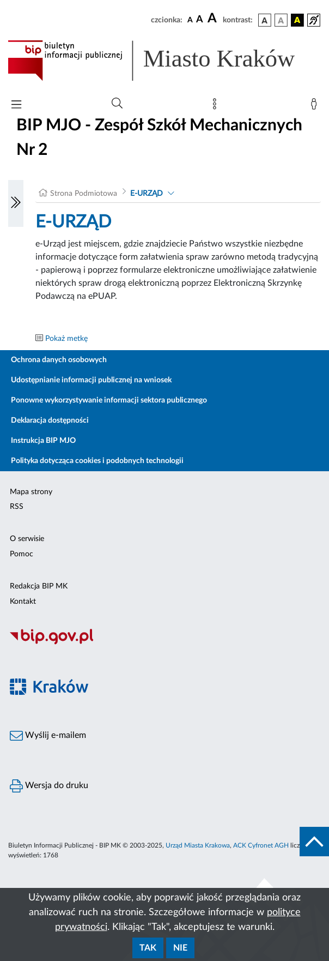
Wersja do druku (49, 785)
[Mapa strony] (216, 106)
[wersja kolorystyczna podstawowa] (265, 20)
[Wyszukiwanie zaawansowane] (117, 103)
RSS (16, 506)
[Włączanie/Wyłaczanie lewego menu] (15, 203)
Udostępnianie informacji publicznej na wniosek (91, 380)
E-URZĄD (146, 193)
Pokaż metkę (66, 339)
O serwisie (27, 539)
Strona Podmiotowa (83, 193)
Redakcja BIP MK (39, 586)
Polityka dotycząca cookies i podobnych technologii (97, 461)
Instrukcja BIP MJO (43, 441)
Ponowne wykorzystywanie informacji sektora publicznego (109, 400)
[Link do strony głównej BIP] (164, 61)
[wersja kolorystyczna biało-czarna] (281, 20)
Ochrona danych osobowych (59, 360)
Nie (180, 948)
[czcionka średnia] (199, 20)
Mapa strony (31, 492)
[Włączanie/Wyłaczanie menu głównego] (16, 105)
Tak (147, 948)
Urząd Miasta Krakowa (198, 845)
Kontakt (23, 601)
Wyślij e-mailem (48, 735)
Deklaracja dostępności (50, 420)
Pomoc (21, 554)
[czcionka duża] (213, 18)
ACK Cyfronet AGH (261, 845)
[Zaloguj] (316, 106)
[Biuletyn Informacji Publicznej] (164, 643)
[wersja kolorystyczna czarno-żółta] (297, 20)
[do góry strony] (314, 841)
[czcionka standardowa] (190, 19)
